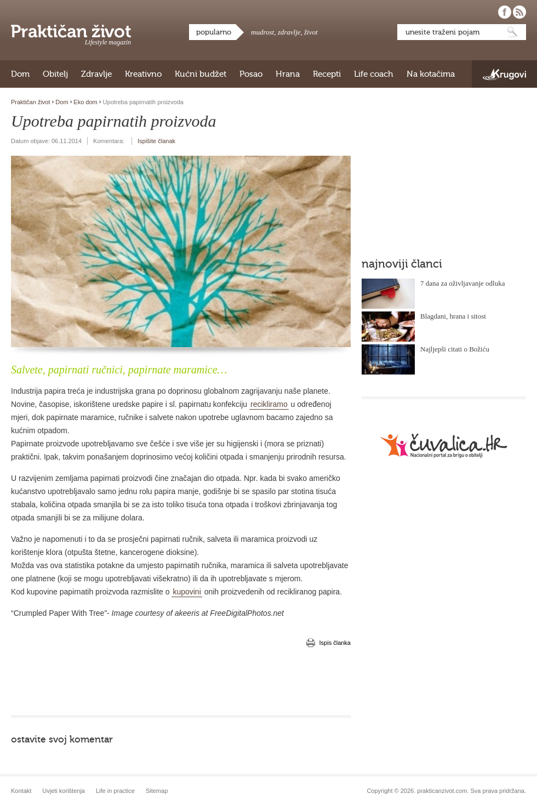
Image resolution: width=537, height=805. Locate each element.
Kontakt (21, 790)
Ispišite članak (156, 141)
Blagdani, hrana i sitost (453, 316)
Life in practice (115, 790)
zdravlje (289, 32)
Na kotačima (431, 74)
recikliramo (269, 404)
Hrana (288, 74)
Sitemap (157, 790)
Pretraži (512, 32)
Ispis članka (335, 642)
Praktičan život (70, 31)
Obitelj (55, 74)
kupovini (187, 591)
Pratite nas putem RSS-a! (519, 12)
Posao (250, 74)
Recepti (327, 74)
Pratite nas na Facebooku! (504, 12)
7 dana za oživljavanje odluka (462, 283)
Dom (20, 74)
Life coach (373, 74)
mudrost (262, 32)
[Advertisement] (181, 682)
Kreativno (143, 74)
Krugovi (504, 74)
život (311, 32)
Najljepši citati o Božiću (454, 349)
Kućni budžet (200, 74)
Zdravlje (96, 74)
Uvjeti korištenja (63, 790)
